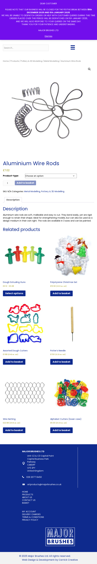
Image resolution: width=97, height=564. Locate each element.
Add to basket (25, 183)
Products (15, 61)
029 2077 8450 (34, 477)
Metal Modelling (51, 61)
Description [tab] (13, 199)
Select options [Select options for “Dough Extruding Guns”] (14, 293)
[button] (89, 69)
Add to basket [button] (61, 293)
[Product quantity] (8, 183)
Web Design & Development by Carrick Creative (50, 560)
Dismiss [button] (48, 36)
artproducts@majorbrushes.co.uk (44, 484)
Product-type (10, 175)
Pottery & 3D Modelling (31, 61)
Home (6, 61)
